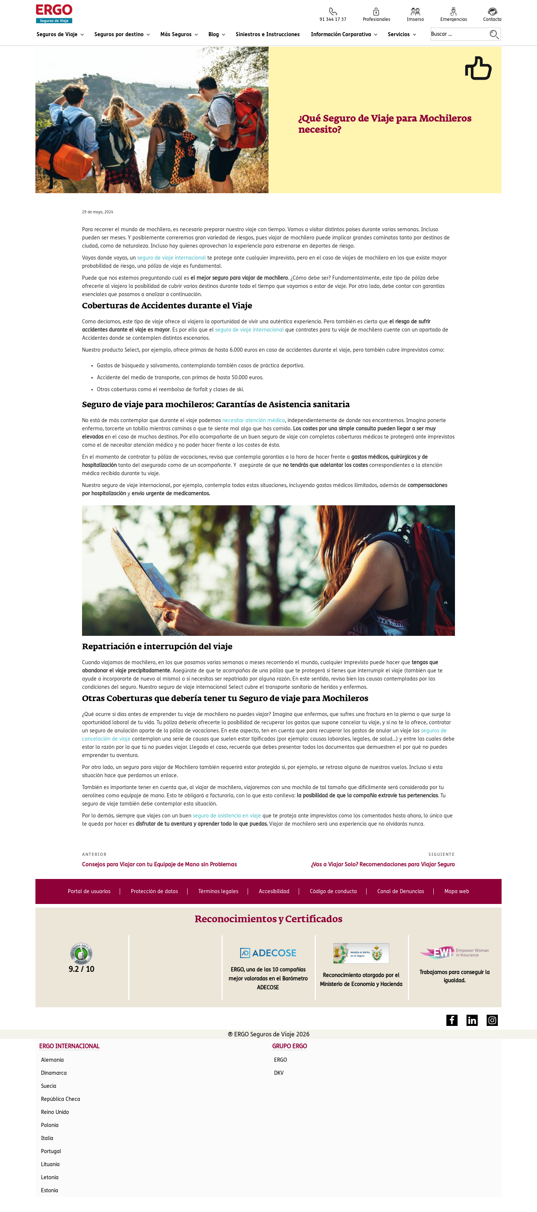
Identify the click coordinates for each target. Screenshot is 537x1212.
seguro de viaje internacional (171, 212)
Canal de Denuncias (400, 846)
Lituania (50, 1115)
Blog (217, 34)
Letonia (50, 1128)
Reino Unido (55, 1063)
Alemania (52, 1011)
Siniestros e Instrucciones (268, 34)
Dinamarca (54, 1024)
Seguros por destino (122, 34)
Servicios (402, 34)
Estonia (49, 1141)
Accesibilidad (274, 846)
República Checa (60, 1050)
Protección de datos (154, 846)
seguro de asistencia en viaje (227, 770)
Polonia (50, 1076)
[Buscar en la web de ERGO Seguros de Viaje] (494, 34)
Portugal (51, 1102)
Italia (47, 1089)
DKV (279, 1024)
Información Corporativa (345, 34)
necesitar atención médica (253, 375)
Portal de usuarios (89, 846)
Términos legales (218, 846)
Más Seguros (179, 34)
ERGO (280, 1011)
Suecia (48, 1037)
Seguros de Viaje (61, 34)
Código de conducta (333, 846)
